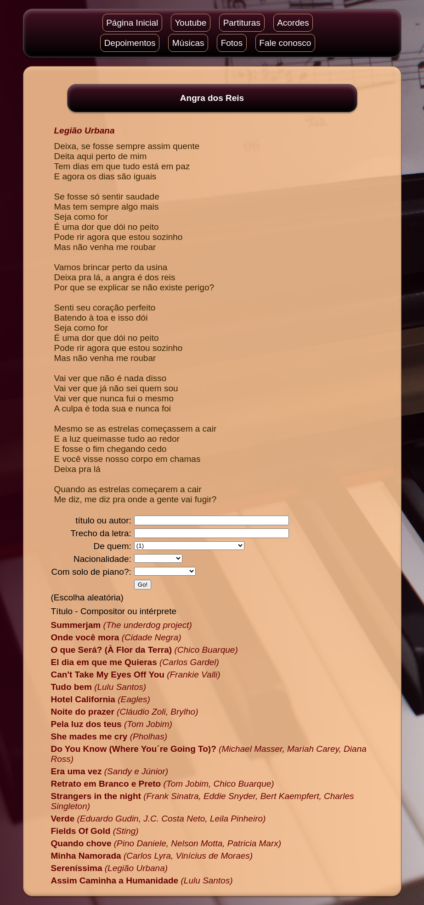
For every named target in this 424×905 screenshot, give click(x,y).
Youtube (190, 23)
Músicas (188, 43)
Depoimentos (130, 43)
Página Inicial (132, 23)
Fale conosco (285, 43)
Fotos (232, 43)
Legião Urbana (84, 130)
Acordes (293, 23)
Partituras (241, 23)
